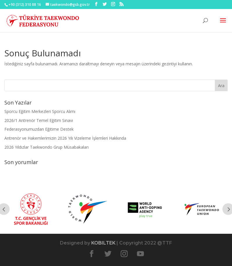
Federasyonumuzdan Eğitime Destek (39, 129)
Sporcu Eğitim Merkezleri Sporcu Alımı (39, 111)
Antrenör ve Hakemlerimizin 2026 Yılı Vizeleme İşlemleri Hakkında (65, 138)
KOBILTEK (103, 243)
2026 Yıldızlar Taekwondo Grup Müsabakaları (46, 147)
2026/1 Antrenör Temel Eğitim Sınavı (38, 120)
